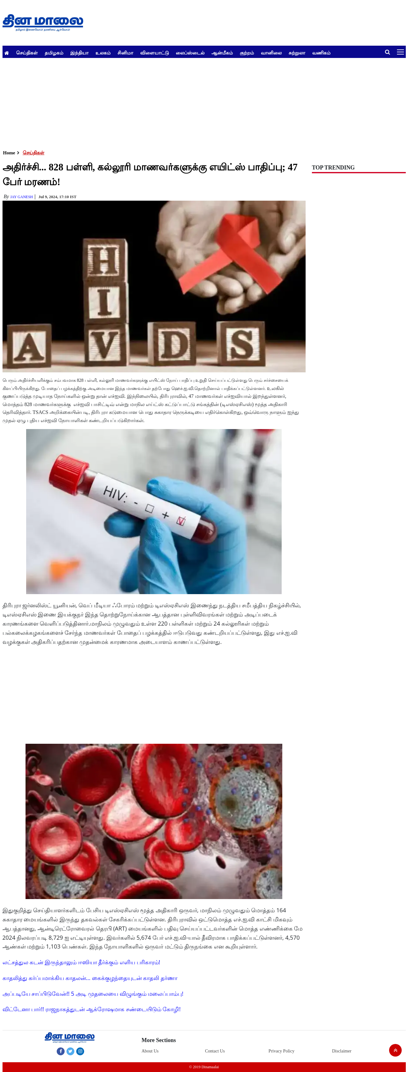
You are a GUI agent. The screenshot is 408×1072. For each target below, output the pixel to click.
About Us (149, 1051)
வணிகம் (321, 52)
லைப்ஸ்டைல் (190, 52)
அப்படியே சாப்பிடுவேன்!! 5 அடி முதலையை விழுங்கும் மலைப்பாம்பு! (93, 993)
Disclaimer (341, 1051)
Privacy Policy (281, 1051)
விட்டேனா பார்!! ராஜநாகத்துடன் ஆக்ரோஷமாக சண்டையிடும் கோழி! (92, 1009)
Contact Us (215, 1051)
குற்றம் (247, 52)
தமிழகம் (54, 52)
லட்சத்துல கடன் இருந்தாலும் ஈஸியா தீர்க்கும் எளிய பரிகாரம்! (81, 962)
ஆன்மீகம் (222, 52)
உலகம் (103, 52)
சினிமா (125, 52)
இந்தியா (79, 52)
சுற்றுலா (297, 52)
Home (9, 152)
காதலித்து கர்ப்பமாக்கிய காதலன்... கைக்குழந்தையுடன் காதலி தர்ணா (90, 978)
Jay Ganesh (21, 197)
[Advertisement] (192, 102)
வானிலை (271, 52)
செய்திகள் (27, 52)
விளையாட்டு (154, 52)
